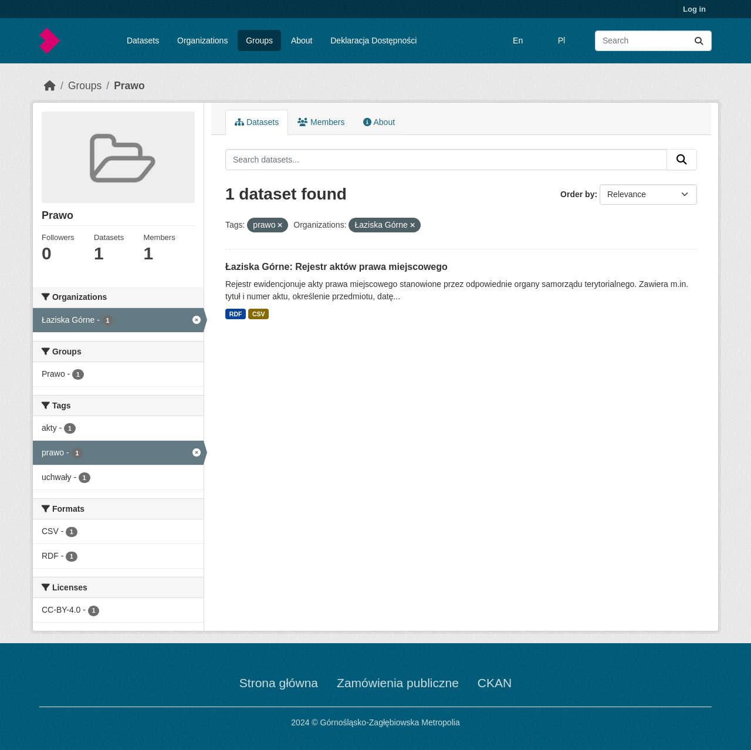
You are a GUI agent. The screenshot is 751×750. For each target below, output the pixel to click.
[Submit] (699, 41)
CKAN (495, 683)
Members (320, 122)
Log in (694, 9)
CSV (258, 313)
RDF (235, 313)
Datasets (143, 40)
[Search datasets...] (653, 41)
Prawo (129, 86)
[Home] (50, 86)
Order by (577, 194)
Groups (259, 40)
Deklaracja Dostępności (373, 40)
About (302, 40)
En (518, 40)
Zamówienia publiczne (398, 683)
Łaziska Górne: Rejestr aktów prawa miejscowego (336, 267)
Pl (561, 40)
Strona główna (278, 683)
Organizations (202, 40)
